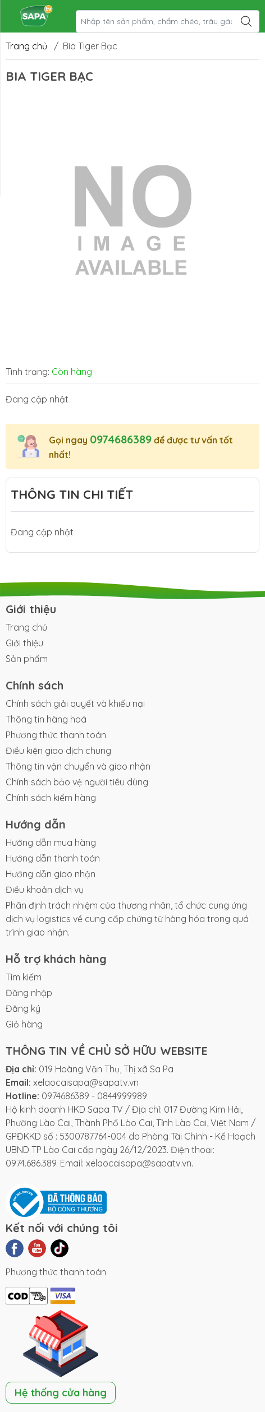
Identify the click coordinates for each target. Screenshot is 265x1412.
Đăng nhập (29, 992)
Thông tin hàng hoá (46, 719)
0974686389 (121, 439)
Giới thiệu (24, 643)
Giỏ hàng (24, 1024)
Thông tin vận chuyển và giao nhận (78, 766)
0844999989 (122, 1095)
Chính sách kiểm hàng (51, 797)
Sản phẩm (27, 658)
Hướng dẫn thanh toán (53, 858)
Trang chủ (26, 46)
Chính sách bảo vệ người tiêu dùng (77, 782)
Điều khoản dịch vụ (45, 889)
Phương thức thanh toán (56, 734)
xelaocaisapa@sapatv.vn (86, 1082)
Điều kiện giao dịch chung (58, 750)
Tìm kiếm (24, 977)
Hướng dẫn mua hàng (51, 842)
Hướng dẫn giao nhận (50, 873)
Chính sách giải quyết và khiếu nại (75, 703)
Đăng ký (23, 1008)
